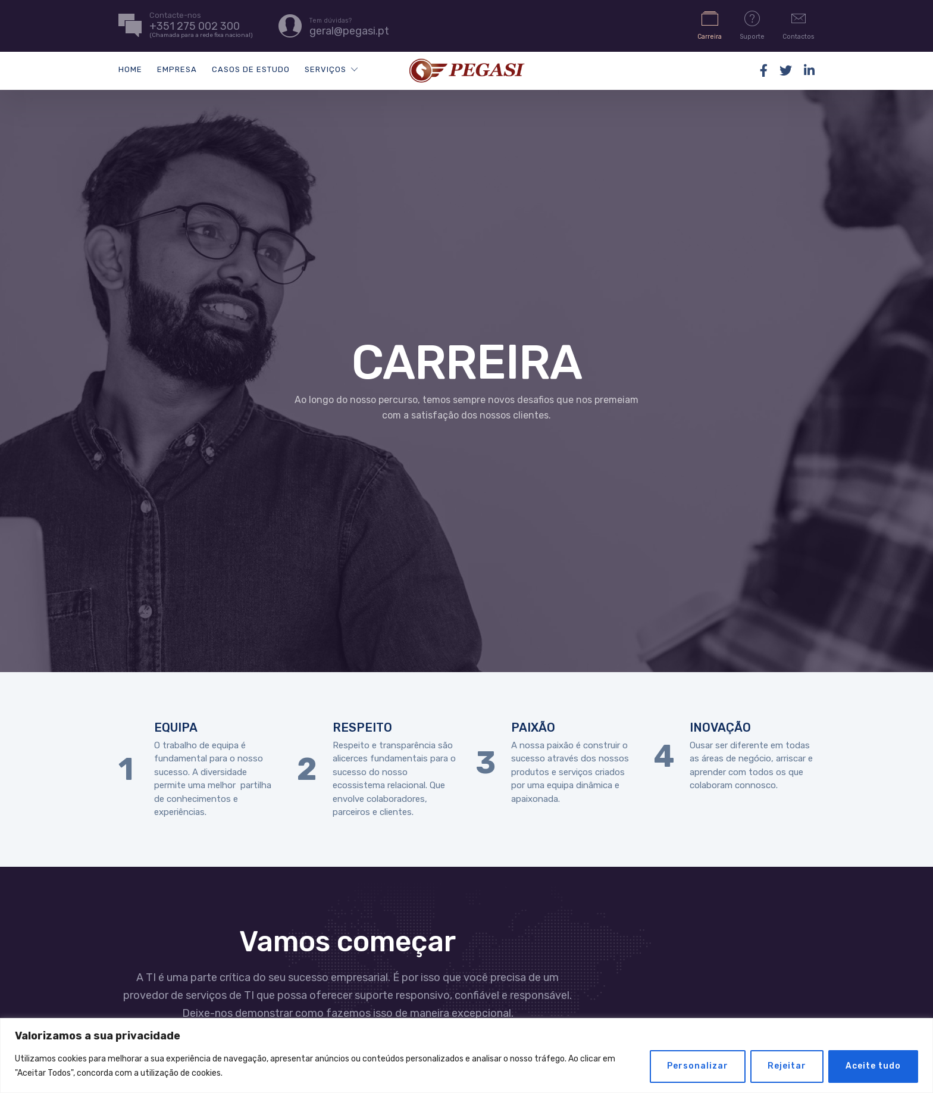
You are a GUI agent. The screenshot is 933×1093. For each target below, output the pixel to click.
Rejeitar (787, 1066)
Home (130, 69)
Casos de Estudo (251, 69)
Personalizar (697, 1066)
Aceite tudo (873, 1066)
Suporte (752, 24)
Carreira (709, 24)
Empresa (177, 69)
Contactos (798, 24)
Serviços (325, 69)
